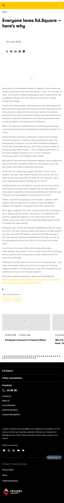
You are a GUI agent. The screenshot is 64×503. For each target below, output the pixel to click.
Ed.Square (7, 370)
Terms (4, 475)
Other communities (12, 377)
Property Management (11, 414)
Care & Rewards (8, 405)
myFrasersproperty (10, 409)
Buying (17, 299)
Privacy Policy (8, 469)
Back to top (54, 457)
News (4, 11)
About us (5, 400)
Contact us (6, 396)
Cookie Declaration (10, 480)
